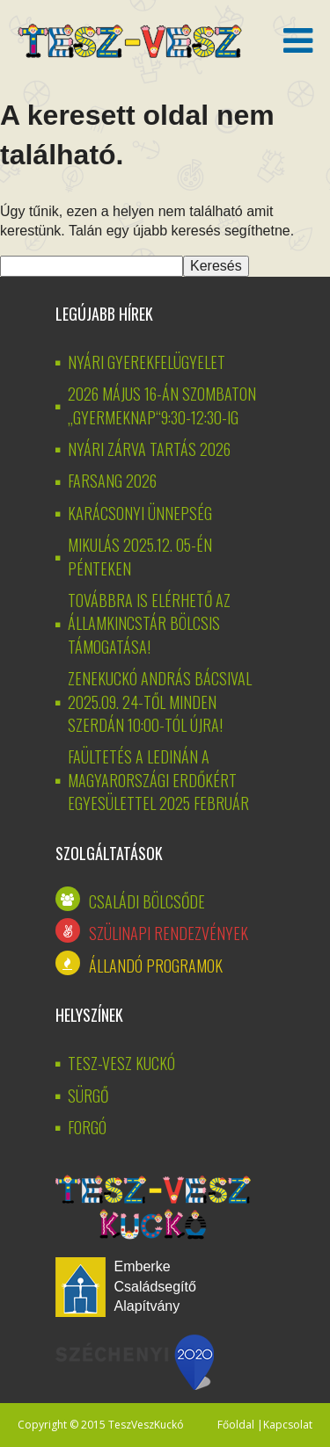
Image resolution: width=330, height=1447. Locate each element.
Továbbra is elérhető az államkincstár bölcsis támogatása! (149, 623)
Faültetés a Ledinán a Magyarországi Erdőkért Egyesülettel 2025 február (158, 779)
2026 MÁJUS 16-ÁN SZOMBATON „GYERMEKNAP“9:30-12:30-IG (162, 405)
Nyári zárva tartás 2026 (149, 449)
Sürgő (88, 1095)
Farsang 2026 (112, 480)
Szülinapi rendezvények (168, 933)
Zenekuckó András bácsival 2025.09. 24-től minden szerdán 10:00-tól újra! (160, 701)
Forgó (87, 1127)
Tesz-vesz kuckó (121, 1063)
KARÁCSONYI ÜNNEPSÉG (140, 513)
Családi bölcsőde (147, 901)
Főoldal (235, 1424)
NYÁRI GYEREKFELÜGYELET (146, 362)
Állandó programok (156, 965)
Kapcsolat (287, 1424)
